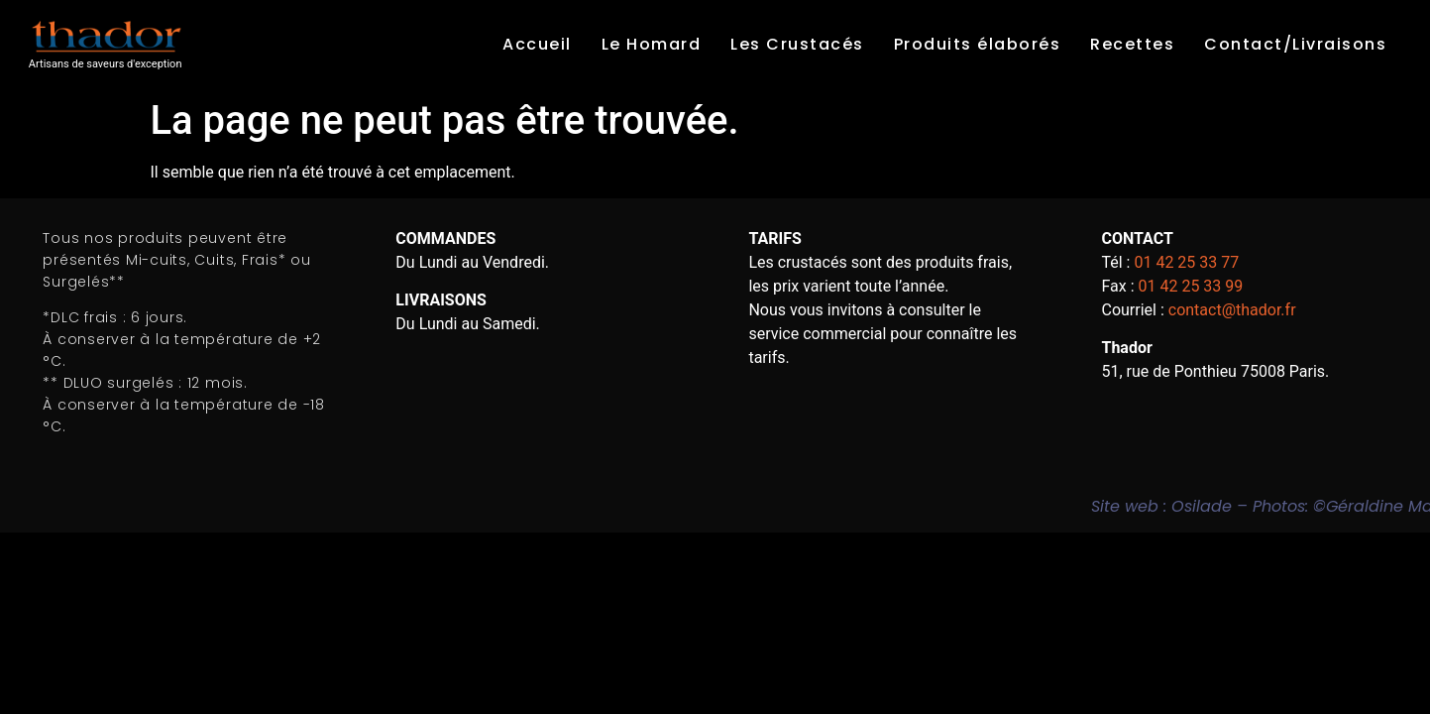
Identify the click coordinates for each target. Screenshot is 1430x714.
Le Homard (652, 44)
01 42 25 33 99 (1191, 286)
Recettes (1132, 44)
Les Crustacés (797, 44)
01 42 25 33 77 (1186, 262)
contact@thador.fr (1232, 309)
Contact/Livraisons (1295, 44)
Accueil (537, 44)
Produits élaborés (977, 44)
